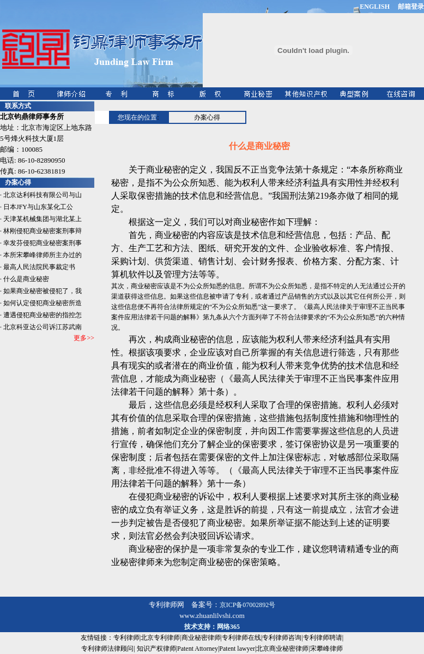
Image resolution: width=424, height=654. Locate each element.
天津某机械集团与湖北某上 (42, 219)
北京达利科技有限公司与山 (42, 195)
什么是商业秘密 (26, 279)
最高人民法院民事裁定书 (39, 267)
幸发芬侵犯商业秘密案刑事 (42, 243)
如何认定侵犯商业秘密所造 (42, 303)
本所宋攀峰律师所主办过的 (42, 255)
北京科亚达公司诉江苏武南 (42, 327)
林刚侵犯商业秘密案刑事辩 (42, 231)
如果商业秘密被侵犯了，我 (42, 291)
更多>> (84, 338)
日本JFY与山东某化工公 (38, 207)
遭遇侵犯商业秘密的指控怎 (42, 315)
